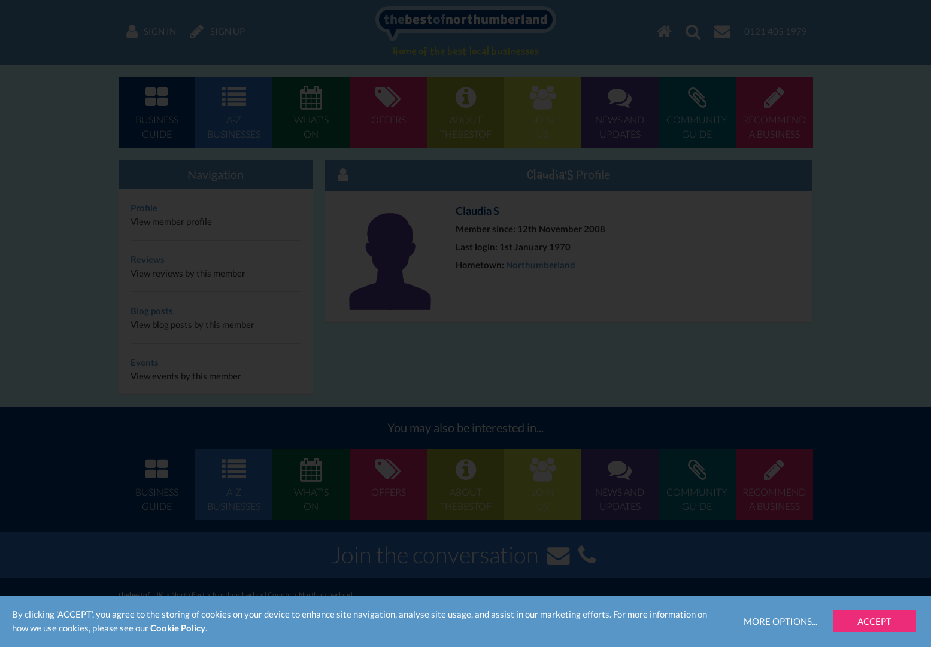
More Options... (780, 621)
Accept (874, 621)
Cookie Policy (177, 627)
